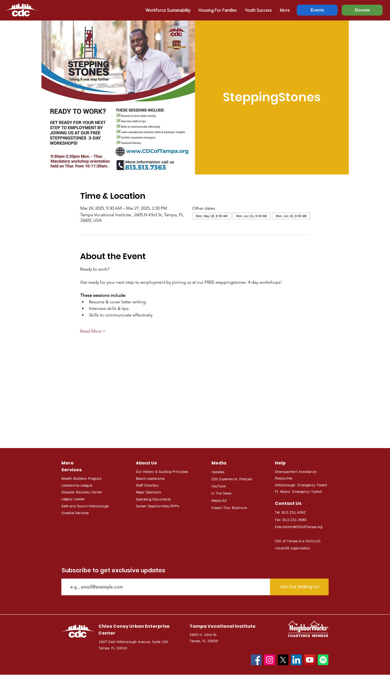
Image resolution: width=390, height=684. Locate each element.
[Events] (317, 10)
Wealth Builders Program (81, 478)
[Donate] (362, 10)
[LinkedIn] (296, 660)
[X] (283, 660)
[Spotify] (323, 660)
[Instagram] (269, 660)
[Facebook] (256, 660)
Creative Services (75, 512)
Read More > (93, 331)
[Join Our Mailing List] (299, 587)
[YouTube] (309, 660)
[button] (217, 10)
